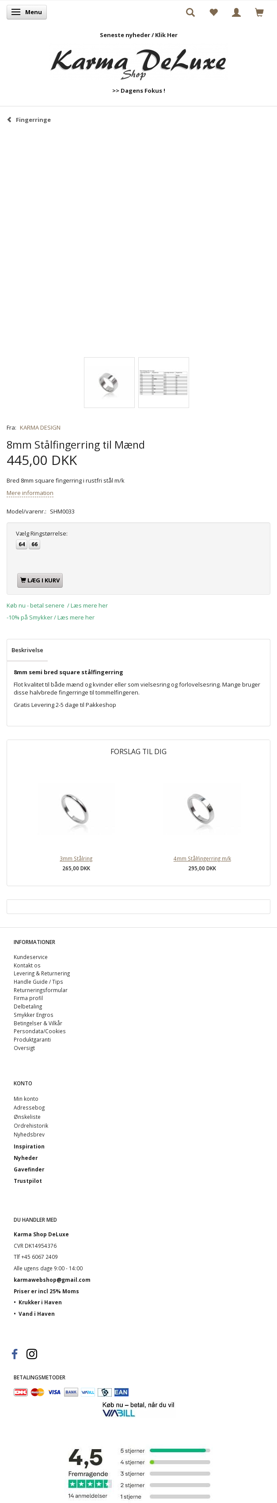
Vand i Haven (37, 1313)
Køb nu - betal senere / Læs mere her (57, 605)
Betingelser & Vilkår (38, 1023)
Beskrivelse (27, 650)
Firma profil (28, 997)
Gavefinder (29, 1169)
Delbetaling (28, 1006)
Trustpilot (28, 1180)
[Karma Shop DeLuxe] (138, 60)
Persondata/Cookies (40, 1031)
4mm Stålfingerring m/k (202, 858)
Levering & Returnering (42, 973)
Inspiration (29, 1146)
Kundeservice (31, 956)
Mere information (30, 493)
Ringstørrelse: (42, 533)
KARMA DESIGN (40, 427)
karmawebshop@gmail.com (52, 1279)
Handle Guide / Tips (38, 981)
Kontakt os (27, 965)
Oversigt (24, 1047)
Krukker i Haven (40, 1302)
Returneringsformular (41, 989)
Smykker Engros (33, 1014)
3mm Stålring (76, 858)
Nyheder (26, 1157)
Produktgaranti (32, 1039)
